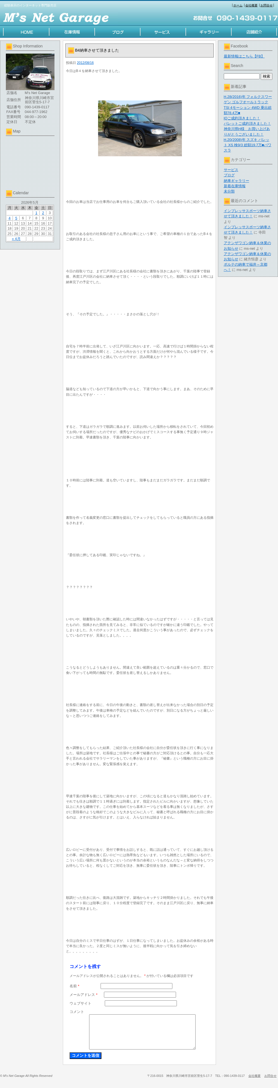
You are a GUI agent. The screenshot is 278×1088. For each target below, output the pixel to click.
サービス (231, 170)
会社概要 (251, 5)
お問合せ (266, 5)
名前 (74, 986)
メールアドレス (84, 995)
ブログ (229, 175)
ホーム (238, 5)
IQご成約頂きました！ (242, 118)
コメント (77, 1012)
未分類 (229, 191)
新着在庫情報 (235, 186)
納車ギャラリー (236, 181)
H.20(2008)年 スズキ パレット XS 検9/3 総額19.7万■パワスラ (247, 145)
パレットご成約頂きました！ (247, 123)
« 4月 (16, 239)
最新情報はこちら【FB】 (244, 56)
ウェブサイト (80, 1003)
